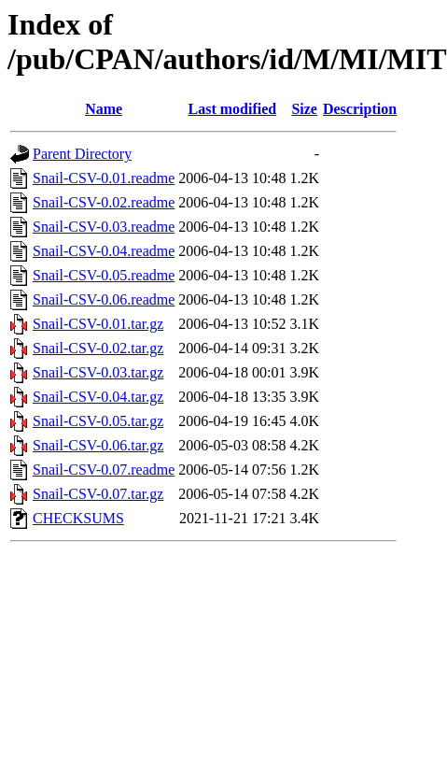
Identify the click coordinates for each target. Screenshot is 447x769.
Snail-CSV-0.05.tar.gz (98, 421)
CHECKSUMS (78, 518)
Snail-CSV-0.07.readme (104, 469)
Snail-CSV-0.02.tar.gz (98, 348)
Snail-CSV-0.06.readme (104, 299)
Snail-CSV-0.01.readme (104, 178)
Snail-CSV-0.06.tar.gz (98, 445)
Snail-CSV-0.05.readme (104, 275)
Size (304, 109)
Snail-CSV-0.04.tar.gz (98, 397)
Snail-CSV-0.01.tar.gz (98, 324)
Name (103, 109)
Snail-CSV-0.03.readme (104, 227)
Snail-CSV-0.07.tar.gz (98, 494)
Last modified (233, 109)
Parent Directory (82, 154)
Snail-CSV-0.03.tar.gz (98, 372)
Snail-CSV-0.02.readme (104, 202)
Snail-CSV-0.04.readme (104, 251)
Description (360, 109)
